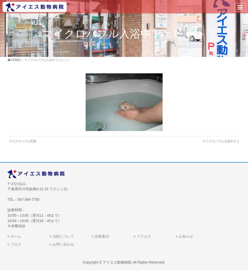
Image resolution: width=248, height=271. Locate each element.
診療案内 (102, 236)
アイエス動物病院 (117, 262)
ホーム (16, 236)
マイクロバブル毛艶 (22, 141)
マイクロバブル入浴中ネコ (220, 141)
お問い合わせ (63, 244)
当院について (63, 236)
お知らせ (186, 236)
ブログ (16, 244)
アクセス (144, 236)
